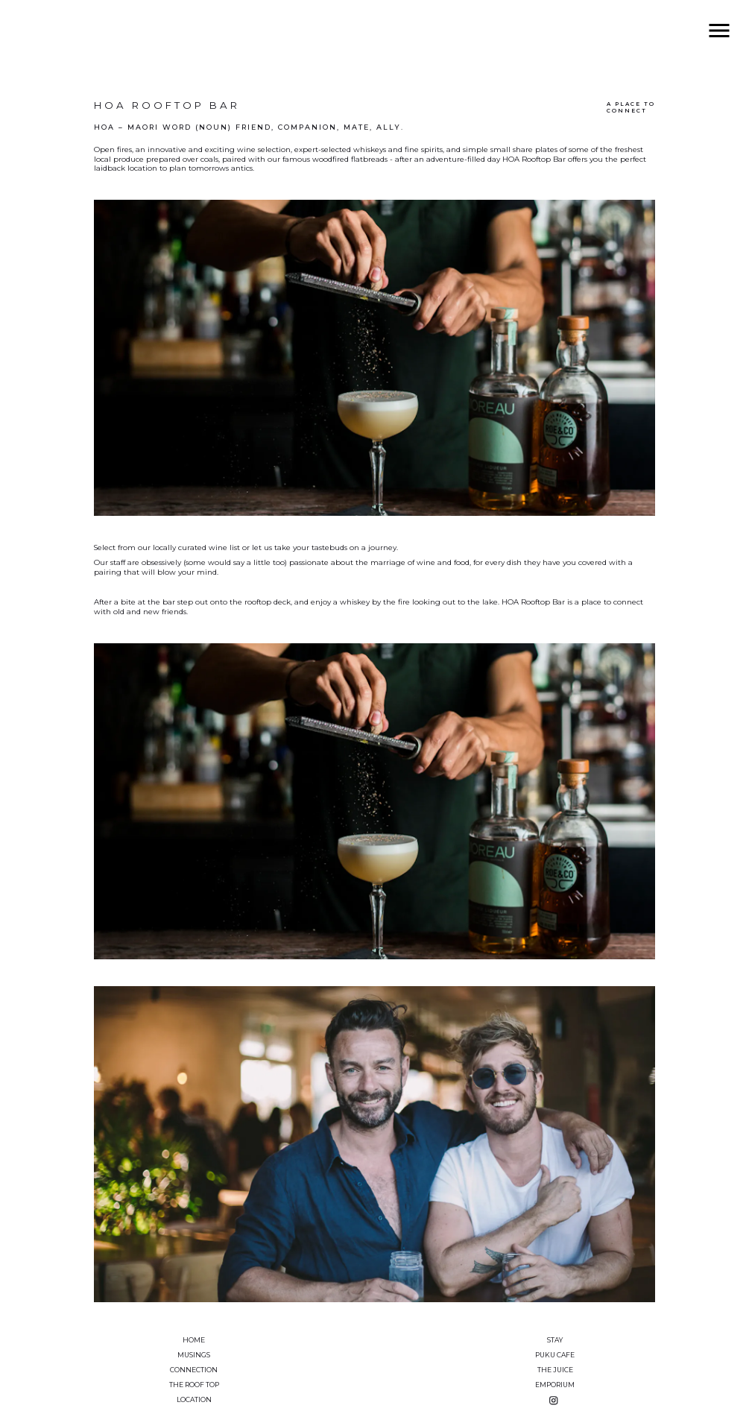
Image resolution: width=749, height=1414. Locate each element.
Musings (193, 1355)
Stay (555, 1340)
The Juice (555, 1370)
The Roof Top (194, 1384)
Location (194, 1399)
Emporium (555, 1384)
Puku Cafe (555, 1355)
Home (194, 1340)
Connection (194, 1370)
